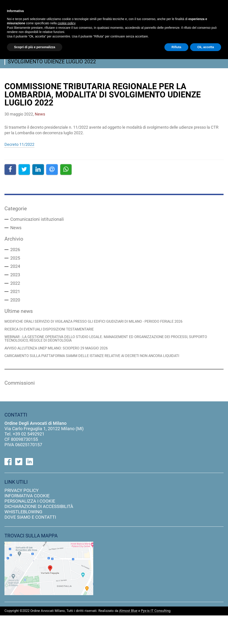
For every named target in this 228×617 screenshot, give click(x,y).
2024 (15, 267)
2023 (15, 275)
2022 (15, 284)
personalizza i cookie (29, 502)
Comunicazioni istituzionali (37, 219)
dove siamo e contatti (30, 518)
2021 (15, 292)
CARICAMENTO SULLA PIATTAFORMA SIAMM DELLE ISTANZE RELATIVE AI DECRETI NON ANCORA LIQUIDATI (97, 357)
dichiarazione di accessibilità (38, 508)
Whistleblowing (23, 513)
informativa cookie (27, 497)
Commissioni (19, 384)
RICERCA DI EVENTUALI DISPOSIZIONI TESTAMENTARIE (52, 330)
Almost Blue (128, 612)
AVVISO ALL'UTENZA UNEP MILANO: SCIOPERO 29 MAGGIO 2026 (60, 350)
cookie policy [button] (66, 23)
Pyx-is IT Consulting (155, 612)
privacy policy (21, 492)
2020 (15, 301)
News (15, 228)
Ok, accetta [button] (205, 47)
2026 (15, 250)
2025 (15, 258)
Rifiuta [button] (176, 47)
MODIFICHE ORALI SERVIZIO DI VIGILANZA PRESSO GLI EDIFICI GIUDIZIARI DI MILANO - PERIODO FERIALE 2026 (100, 323)
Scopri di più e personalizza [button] (34, 47)
